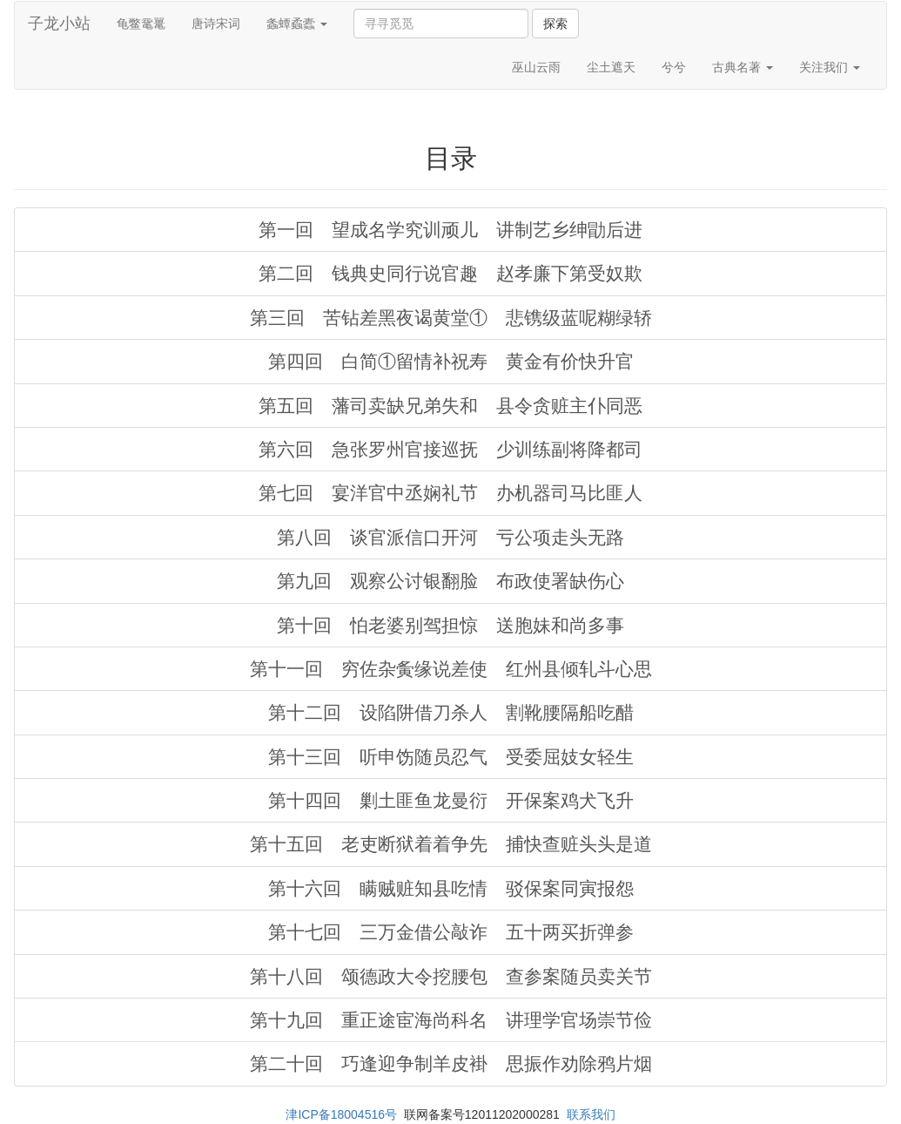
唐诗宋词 (216, 23)
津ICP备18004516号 (341, 1114)
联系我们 (591, 1114)
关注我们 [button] (829, 67)
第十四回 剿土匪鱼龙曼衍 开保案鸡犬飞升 (451, 800)
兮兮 (674, 67)
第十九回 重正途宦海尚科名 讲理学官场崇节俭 (451, 1020)
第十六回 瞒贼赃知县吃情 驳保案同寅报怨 (451, 888)
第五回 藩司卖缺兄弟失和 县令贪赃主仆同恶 (450, 406)
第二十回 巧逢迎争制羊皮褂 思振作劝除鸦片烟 (451, 1063)
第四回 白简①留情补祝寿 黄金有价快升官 (451, 361)
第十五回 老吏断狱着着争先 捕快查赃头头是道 (451, 844)
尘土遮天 (611, 67)
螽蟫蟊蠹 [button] (296, 23)
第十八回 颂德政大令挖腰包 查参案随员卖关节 (451, 976)
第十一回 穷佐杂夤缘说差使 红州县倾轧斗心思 (451, 669)
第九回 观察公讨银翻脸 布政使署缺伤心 (450, 581)
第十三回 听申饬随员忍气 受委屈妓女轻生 (451, 757)
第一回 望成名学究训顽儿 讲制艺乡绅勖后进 (450, 230)
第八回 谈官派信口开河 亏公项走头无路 (450, 537)
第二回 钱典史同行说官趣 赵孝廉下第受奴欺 (450, 273)
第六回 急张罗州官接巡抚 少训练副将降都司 (450, 449)
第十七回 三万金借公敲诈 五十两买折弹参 (451, 932)
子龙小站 (59, 23)
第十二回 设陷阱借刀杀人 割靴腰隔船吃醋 (451, 712)
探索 (555, 23)
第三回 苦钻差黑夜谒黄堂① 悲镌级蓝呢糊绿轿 (451, 318)
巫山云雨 (536, 67)
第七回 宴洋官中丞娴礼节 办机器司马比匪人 (450, 493)
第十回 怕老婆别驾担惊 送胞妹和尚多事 (450, 625)
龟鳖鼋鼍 (141, 23)
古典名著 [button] (742, 67)
